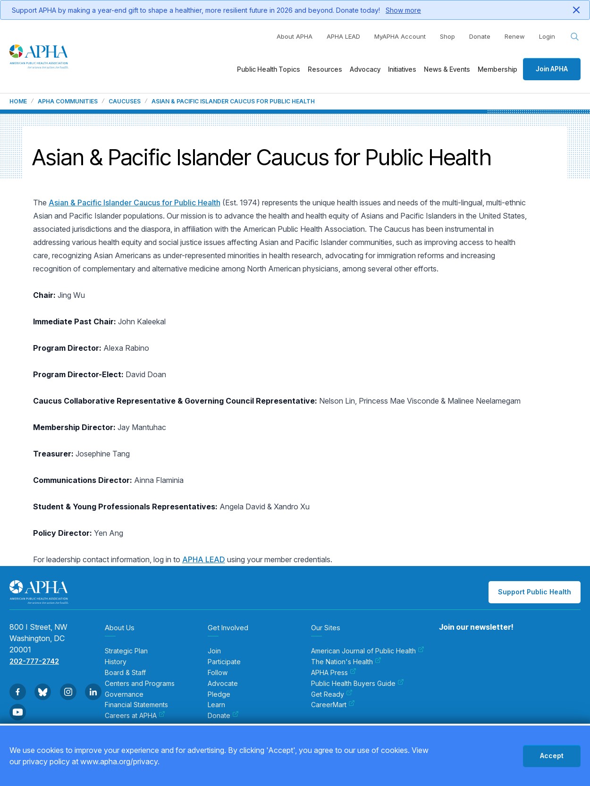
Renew (515, 36)
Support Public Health (534, 592)
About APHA (294, 36)
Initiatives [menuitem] (402, 69)
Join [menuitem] (214, 651)
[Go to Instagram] (68, 692)
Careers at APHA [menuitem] (135, 715)
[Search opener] (575, 36)
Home (18, 101)
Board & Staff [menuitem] (125, 672)
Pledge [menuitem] (219, 694)
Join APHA (552, 69)
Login (547, 36)
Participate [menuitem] (224, 662)
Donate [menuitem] (223, 715)
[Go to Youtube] (17, 712)
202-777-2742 (34, 661)
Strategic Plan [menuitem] (126, 651)
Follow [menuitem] (218, 672)
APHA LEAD (343, 36)
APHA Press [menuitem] (333, 672)
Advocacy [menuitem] (365, 69)
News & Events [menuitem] (447, 69)
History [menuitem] (115, 662)
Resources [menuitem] (325, 69)
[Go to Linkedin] (93, 692)
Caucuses (125, 101)
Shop (447, 36)
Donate (479, 36)
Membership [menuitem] (497, 69)
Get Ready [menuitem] (332, 694)
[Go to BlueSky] (42, 692)
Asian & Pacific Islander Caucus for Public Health (134, 202)
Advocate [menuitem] (223, 683)
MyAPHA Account (400, 36)
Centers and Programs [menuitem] (140, 683)
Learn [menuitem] (216, 705)
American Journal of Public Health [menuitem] (367, 651)
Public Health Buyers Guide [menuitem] (357, 683)
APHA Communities (68, 101)
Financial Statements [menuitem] (136, 705)
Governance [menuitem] (124, 694)
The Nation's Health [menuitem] (346, 662)
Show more (403, 10)
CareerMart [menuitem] (333, 705)
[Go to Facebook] (17, 692)
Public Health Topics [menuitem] (268, 69)
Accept (552, 756)
